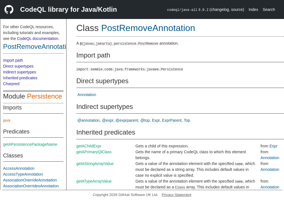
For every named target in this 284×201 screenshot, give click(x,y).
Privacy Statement (176, 195)
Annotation (86, 94)
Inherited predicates (20, 78)
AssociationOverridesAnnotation (31, 186)
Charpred (11, 84)
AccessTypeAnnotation (23, 174)
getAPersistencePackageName (30, 144)
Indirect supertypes (19, 72)
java (6, 120)
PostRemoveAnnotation (38, 46)
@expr (107, 120)
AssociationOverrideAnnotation (30, 180)
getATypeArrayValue (94, 181)
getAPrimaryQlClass (94, 152)
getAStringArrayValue (95, 163)
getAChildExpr (88, 146)
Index (253, 9)
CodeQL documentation (37, 38)
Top (187, 120)
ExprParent (172, 120)
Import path (13, 60)
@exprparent (126, 120)
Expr (156, 120)
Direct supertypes (18, 66)
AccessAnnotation (18, 168)
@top (145, 120)
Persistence (44, 96)
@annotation (88, 120)
